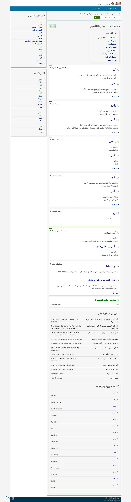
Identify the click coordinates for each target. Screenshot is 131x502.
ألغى (114, 393)
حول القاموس (96, 8)
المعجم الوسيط (110, 47)
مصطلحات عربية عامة (108, 54)
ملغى (113, 406)
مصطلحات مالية (110, 57)
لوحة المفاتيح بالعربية (111, 8)
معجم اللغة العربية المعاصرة (106, 37)
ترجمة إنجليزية (110, 60)
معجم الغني (111, 41)
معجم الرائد (111, 44)
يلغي (114, 399)
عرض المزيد (115, 96)
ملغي (113, 412)
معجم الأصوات (110, 50)
